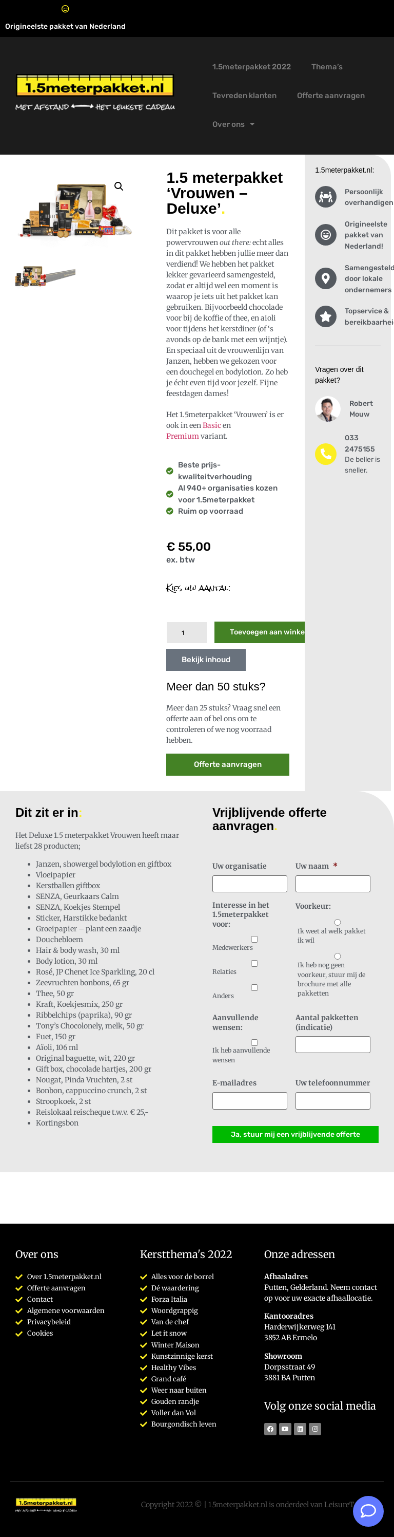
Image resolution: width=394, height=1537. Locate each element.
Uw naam (317, 866)
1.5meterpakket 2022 (251, 66)
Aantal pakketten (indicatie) (327, 1022)
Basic (212, 425)
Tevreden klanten (244, 95)
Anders (223, 995)
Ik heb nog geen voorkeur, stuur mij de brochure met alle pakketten (331, 979)
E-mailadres (234, 1083)
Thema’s (327, 66)
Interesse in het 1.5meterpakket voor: (240, 914)
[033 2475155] (326, 454)
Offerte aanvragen (331, 95)
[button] (119, 186)
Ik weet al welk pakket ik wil (332, 935)
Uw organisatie (239, 866)
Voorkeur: (313, 906)
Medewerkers (232, 947)
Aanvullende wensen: (235, 1022)
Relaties (224, 971)
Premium (182, 436)
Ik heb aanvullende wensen (241, 1054)
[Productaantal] (186, 633)
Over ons (233, 124)
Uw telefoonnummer (333, 1083)
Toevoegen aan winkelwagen (279, 632)
